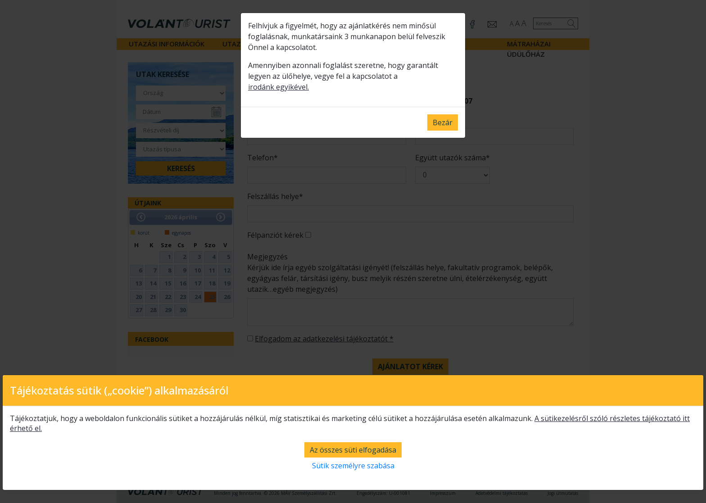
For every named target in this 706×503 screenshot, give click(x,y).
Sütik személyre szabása (353, 466)
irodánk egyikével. (278, 87)
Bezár (443, 122)
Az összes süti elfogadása (353, 450)
